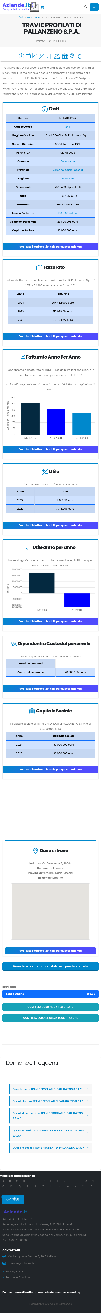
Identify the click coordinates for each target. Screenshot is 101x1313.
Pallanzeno (68, 161)
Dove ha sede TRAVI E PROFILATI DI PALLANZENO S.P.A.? (47, 1089)
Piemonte (68, 178)
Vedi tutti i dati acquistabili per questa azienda (50, 247)
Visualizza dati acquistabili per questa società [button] (50, 966)
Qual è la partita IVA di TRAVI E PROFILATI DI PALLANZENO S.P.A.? (48, 1133)
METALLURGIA (34, 17)
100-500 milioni (67, 213)
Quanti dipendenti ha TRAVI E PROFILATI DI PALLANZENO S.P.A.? (48, 1115)
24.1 (67, 127)
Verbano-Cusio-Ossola (68, 170)
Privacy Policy (15, 1271)
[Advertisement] (50, 810)
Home (21, 17)
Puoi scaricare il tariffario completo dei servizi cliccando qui (42, 1292)
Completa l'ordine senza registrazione (50, 1018)
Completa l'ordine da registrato (50, 1007)
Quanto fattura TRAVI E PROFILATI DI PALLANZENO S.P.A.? (48, 1101)
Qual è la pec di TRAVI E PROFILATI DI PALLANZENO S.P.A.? (48, 1148)
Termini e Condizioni (19, 1277)
